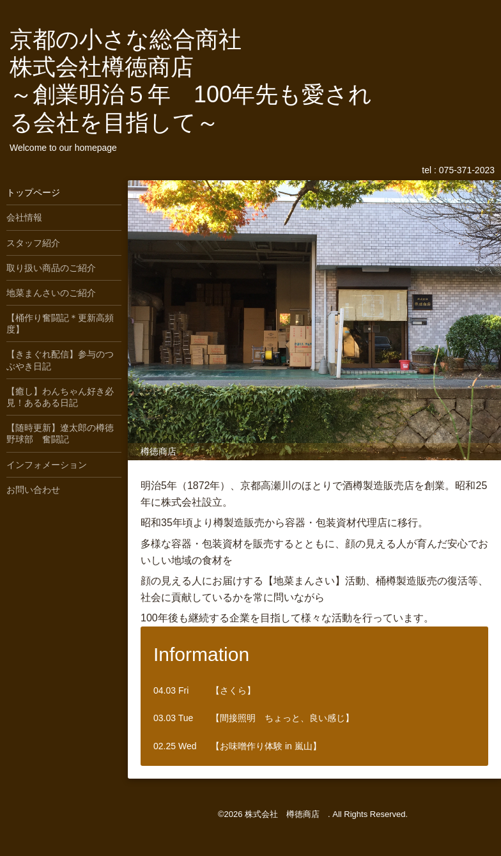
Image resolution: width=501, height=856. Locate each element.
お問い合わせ (33, 490)
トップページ (33, 192)
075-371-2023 (467, 170)
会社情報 (24, 217)
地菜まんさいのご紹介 (51, 293)
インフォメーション (46, 465)
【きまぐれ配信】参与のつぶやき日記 (60, 360)
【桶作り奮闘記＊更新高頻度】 (60, 323)
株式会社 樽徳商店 (286, 814)
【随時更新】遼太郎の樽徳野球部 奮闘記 (60, 433)
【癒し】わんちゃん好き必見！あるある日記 (60, 397)
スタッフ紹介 (33, 243)
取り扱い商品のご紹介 (51, 268)
